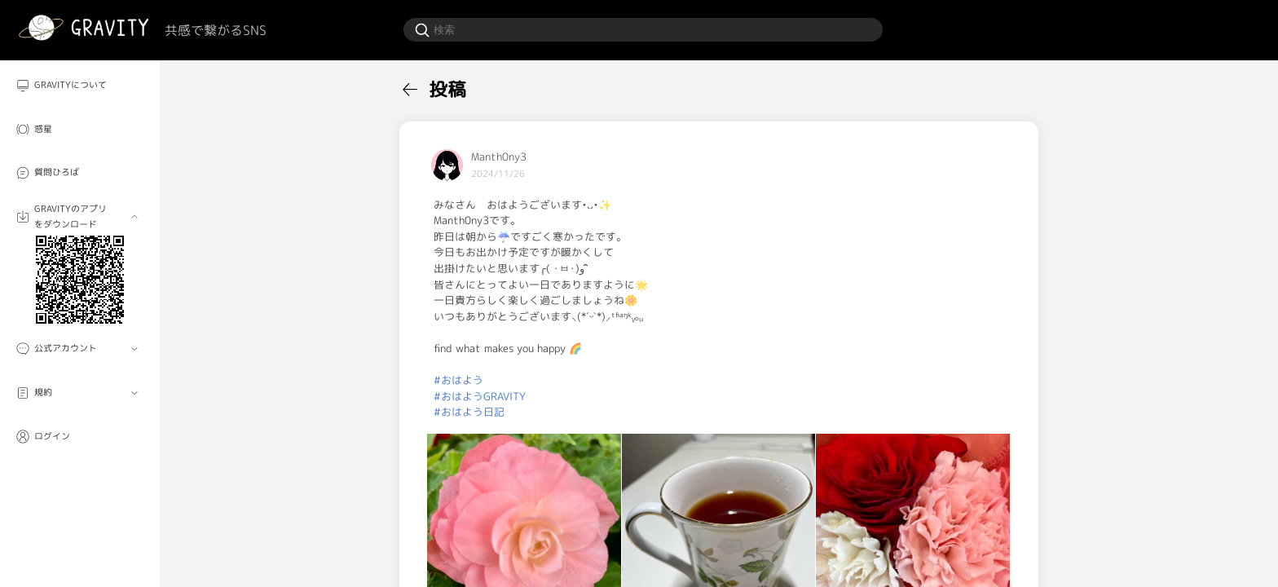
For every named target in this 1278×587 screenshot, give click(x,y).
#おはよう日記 (469, 411)
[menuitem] (80, 85)
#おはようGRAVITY (480, 396)
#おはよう (458, 380)
